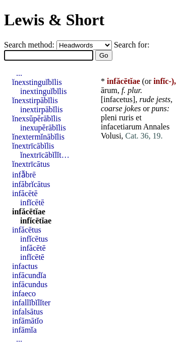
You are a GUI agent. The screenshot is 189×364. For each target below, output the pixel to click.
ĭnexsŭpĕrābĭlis (36, 118)
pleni (109, 117)
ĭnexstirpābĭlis (35, 100)
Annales (156, 126)
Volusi (111, 135)
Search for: (132, 44)
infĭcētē (32, 202)
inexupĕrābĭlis (43, 127)
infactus (25, 266)
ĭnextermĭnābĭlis (38, 136)
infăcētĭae (28, 211)
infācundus (29, 284)
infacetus (118, 99)
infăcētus (26, 229)
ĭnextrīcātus (31, 164)
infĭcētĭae (35, 220)
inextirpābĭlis (41, 109)
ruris (126, 117)
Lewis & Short (54, 20)
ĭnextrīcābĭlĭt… (45, 155)
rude (146, 99)
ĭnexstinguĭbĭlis (37, 82)
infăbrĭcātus (31, 184)
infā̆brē (24, 174)
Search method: (30, 44)
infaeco (24, 293)
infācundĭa (29, 275)
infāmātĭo (27, 320)
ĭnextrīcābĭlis (33, 146)
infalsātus (27, 311)
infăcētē (25, 193)
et (139, 117)
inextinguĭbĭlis (43, 91)
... (19, 73)
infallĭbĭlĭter (31, 302)
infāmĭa (24, 330)
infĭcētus (34, 239)
